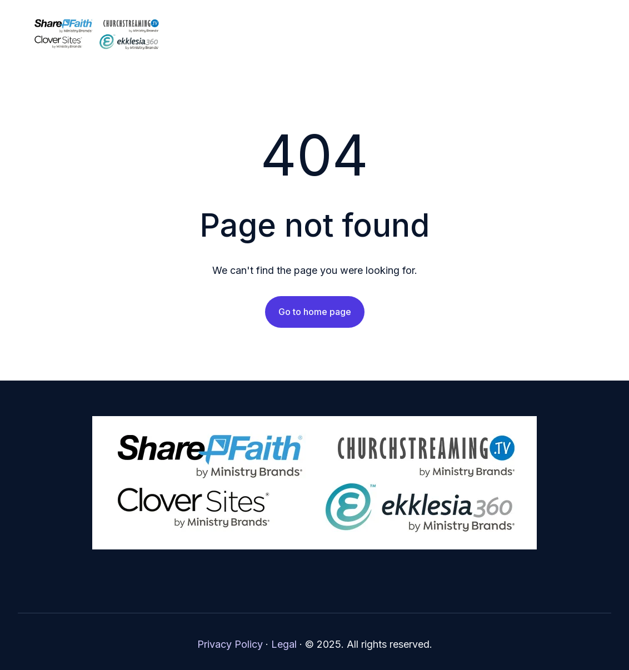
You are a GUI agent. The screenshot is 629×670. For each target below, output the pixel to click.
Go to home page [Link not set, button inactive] (314, 311)
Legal (284, 644)
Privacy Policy (230, 644)
